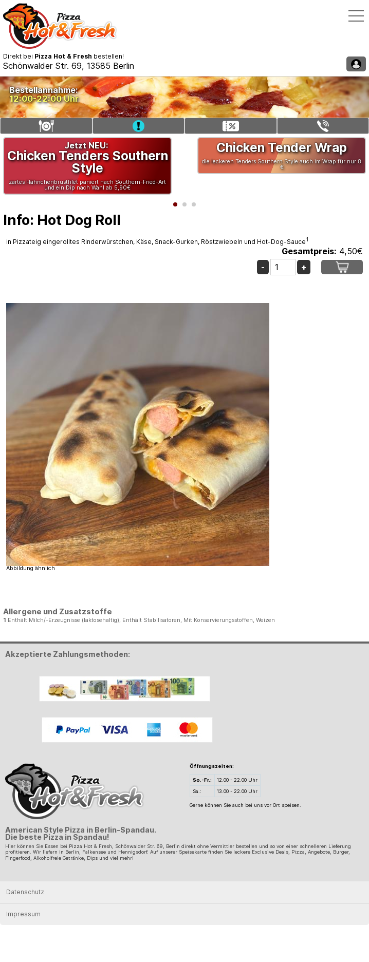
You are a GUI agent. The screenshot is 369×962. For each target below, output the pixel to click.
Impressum (23, 914)
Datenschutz (25, 892)
